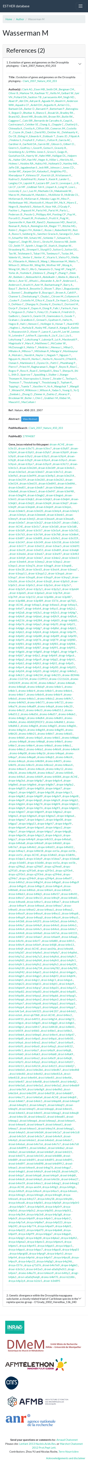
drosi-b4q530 (17, 968)
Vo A (50, 386)
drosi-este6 (15, 1015)
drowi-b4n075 (17, 1155)
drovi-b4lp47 (66, 1034)
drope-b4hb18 (35, 850)
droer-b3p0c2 (27, 585)
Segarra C (14, 241)
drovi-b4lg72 (66, 1019)
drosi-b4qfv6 (50, 972)
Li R (76, 183)
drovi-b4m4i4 (29, 1077)
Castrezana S (16, 124)
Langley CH (15, 183)
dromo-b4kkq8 (36, 741)
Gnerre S (14, 147)
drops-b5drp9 (34, 858)
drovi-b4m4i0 (17, 1073)
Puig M (64, 218)
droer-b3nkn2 (53, 557)
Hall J (23, 323)
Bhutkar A (29, 112)
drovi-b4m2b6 (34, 1069)
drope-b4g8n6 (28, 784)
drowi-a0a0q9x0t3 (55, 1269)
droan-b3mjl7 (61, 503)
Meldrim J (43, 347)
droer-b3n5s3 (17, 1269)
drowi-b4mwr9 (35, 1124)
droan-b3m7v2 (54, 471)
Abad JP (13, 100)
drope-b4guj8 (63, 831)
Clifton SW (42, 128)
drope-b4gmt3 (70, 807)
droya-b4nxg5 (17, 1194)
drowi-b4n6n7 (64, 1140)
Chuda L (45, 296)
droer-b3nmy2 (36, 561)
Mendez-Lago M (49, 198)
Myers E (71, 202)
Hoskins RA (26, 163)
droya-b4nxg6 (35, 1194)
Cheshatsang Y (30, 296)
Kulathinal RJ (28, 179)
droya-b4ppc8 (52, 1249)
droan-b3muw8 (65, 518)
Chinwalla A (15, 128)
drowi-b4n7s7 (53, 1144)
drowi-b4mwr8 (17, 1124)
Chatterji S (71, 124)
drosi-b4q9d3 (16, 960)
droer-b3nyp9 (45, 577)
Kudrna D (14, 179)
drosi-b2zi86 (67, 1277)
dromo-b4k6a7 (47, 682)
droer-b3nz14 (27, 581)
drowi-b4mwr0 (66, 1120)
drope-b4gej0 (34, 800)
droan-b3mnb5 (55, 514)
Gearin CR (39, 316)
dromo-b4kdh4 (35, 718)
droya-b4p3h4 (17, 1214)
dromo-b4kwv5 (17, 768)
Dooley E (57, 304)
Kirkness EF (33, 175)
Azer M (39, 284)
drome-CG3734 (19, 678)
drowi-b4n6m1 (27, 1140)
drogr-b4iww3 (50, 604)
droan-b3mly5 (71, 510)
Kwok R (53, 179)
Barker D (29, 108)
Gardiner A (15, 144)
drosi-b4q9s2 (33, 964)
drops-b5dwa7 (52, 858)
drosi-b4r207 (50, 1011)
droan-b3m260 (36, 479)
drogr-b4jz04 (16, 671)
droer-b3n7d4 (34, 534)
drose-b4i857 (17, 936)
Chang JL (45, 124)
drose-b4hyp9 (17, 917)
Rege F (53, 366)
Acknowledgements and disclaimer (65, 1458)
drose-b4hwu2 (63, 909)
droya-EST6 (16, 1265)
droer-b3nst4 (51, 569)
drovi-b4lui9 (48, 1050)
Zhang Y (63, 272)
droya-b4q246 (63, 1261)
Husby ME (41, 327)
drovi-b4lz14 (32, 1065)
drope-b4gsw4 (17, 827)
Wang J (45, 261)
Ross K (24, 370)
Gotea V (48, 147)
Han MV (32, 159)
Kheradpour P (17, 175)
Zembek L (15, 394)
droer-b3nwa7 (69, 569)
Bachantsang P (53, 284)
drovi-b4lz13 (16, 1065)
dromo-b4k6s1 (27, 698)
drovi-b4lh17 (33, 1026)
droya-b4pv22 (26, 1261)
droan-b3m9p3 (46, 475)
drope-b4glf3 (52, 807)
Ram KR (30, 222)
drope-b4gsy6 (27, 831)
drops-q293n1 (45, 870)
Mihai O (68, 347)
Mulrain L (17, 355)
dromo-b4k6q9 (36, 686)
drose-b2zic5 (34, 1280)
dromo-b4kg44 (36, 729)
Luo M (32, 190)
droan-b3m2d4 (28, 467)
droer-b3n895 (52, 1280)
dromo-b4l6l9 (35, 776)
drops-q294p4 (45, 878)
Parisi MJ (41, 210)
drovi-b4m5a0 (17, 1085)
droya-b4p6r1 (44, 1218)
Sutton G (58, 249)
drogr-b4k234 (34, 675)
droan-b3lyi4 (58, 456)
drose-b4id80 (50, 940)
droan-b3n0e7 (17, 522)
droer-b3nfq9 (17, 557)
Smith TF (19, 245)
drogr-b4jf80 (67, 639)
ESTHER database (16, 6)
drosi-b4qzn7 (16, 1003)
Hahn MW (45, 155)
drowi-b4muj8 (70, 1112)
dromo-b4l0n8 (64, 772)
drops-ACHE (31, 854)
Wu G (33, 269)
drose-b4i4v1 (69, 925)
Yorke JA (13, 272)
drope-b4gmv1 (36, 819)
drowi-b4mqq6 (45, 1108)
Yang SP (70, 269)
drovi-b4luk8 (49, 1054)
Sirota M (47, 241)
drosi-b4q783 (69, 968)
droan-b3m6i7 (36, 471)
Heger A (43, 159)
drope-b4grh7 (45, 823)
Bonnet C (16, 292)
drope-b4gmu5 (46, 815)
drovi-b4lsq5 (48, 1046)
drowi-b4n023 (63, 1151)
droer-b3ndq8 (70, 550)
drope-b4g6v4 (53, 780)
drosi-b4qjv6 (64, 979)
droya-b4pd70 (35, 1230)
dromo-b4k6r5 (45, 690)
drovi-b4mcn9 (45, 1273)
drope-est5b (68, 850)
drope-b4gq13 (27, 823)
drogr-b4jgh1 (51, 651)
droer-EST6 (51, 600)
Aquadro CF (22, 104)
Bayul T (13, 288)
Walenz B (33, 261)
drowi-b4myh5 (17, 1132)
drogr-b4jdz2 (16, 632)
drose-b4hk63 (17, 893)
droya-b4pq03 (70, 1249)
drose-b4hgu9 (70, 882)
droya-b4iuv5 (51, 1191)
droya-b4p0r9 (53, 1206)
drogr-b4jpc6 (66, 655)
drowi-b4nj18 (52, 1171)
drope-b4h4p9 (27, 839)
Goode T (70, 316)
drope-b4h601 (46, 847)
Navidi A (29, 355)
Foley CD (42, 312)
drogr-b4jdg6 (16, 628)
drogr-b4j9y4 (68, 616)
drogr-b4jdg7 (34, 628)
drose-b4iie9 (33, 944)
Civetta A (29, 128)
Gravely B (60, 147)
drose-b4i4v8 (16, 933)
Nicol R (26, 358)
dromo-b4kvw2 (44, 764)
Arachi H (28, 284)
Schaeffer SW (20, 237)
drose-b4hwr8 (70, 901)
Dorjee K (24, 308)
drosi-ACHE (32, 948)
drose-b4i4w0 (34, 933)
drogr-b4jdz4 (33, 632)
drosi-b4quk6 (50, 995)
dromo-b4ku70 (27, 1273)
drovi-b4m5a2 (53, 1085)
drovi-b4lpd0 (16, 1038)
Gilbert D (68, 144)
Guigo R (62, 151)
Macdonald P (69, 339)
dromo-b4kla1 (35, 749)
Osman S (13, 362)
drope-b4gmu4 (28, 815)
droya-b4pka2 (51, 1237)
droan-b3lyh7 (43, 452)
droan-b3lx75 (26, 448)
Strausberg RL (17, 249)
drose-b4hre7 (17, 897)
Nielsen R (38, 206)
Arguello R (50, 104)
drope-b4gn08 (54, 819)
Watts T (73, 261)
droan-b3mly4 (53, 510)
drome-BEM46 (70, 675)
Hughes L (15, 327)
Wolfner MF (53, 265)
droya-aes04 (33, 1187)
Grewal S (41, 319)
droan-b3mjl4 (43, 503)
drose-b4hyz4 (52, 917)
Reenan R (14, 226)
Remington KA (39, 226)
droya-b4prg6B (19, 1253)
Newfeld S (25, 206)
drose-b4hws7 (54, 905)
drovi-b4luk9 (65, 1054)
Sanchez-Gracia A (47, 233)
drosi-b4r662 (68, 1011)
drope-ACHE (70, 776)
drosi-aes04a (48, 948)
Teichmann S (25, 253)
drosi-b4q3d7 (16, 952)
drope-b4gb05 (27, 792)
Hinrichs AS (66, 159)
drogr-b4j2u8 (16, 612)
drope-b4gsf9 (63, 823)
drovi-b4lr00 (65, 1038)
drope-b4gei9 (17, 800)
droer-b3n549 (35, 542)
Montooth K (37, 202)
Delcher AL (53, 132)
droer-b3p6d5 (18, 592)
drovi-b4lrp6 (16, 1042)
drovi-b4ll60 (32, 1030)
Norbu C (36, 358)
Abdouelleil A (33, 276)
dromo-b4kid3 (64, 733)
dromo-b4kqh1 (45, 757)
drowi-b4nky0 (34, 1179)
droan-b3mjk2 (26, 499)
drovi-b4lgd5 (33, 1022)
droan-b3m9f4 (27, 475)
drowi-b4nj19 (70, 1171)
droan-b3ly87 (61, 448)
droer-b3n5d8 (68, 526)
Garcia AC (64, 140)
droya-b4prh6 (26, 1257)
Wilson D (14, 265)
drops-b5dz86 (35, 862)
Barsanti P (42, 108)
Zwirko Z (51, 394)
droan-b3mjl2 (26, 503)
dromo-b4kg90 (55, 729)
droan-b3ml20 (35, 510)
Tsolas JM (67, 253)
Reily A (25, 226)
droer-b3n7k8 (52, 534)
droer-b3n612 (36, 546)
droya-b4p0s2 (27, 1210)
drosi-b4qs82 (16, 991)
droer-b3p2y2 (52, 589)
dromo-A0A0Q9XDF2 (31, 722)
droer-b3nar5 (54, 546)
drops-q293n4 (64, 870)
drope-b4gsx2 (54, 827)
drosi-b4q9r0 (51, 960)
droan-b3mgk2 (36, 495)
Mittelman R (41, 351)
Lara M (56, 331)
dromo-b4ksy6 (17, 761)
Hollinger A (47, 323)
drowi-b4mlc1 (34, 1101)
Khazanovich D (20, 331)
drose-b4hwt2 (27, 909)
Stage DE (41, 245)
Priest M (24, 366)
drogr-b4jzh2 (50, 671)
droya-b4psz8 (62, 1257)
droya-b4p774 (27, 1226)
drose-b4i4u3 (69, 921)
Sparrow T (27, 374)
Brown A (61, 292)
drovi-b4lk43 (66, 1026)
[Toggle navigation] (80, 6)
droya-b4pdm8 (53, 1230)
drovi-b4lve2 (32, 1058)
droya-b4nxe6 (68, 1191)
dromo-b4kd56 (29, 714)
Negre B (13, 206)
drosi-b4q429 (68, 964)
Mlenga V (55, 351)
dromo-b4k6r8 (35, 694)
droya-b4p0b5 (34, 1202)
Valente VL (15, 257)
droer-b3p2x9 (17, 589)
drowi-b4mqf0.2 (19, 1105)
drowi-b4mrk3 (17, 1112)
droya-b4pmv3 (35, 1241)
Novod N (59, 358)
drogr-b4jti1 (49, 663)
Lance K (46, 331)
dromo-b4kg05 (48, 725)
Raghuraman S (39, 366)
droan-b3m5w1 (17, 471)
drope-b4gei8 (70, 796)
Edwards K (35, 136)
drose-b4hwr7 (52, 901)
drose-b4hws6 (36, 905)
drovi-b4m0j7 (66, 1065)
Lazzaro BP (42, 183)
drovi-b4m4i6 (64, 1077)
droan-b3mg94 (17, 495)
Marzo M (14, 194)
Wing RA (40, 265)
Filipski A (74, 136)
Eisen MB (39, 89)
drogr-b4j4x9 (16, 616)
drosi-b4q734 (34, 968)
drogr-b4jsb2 (16, 663)
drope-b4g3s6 (17, 780)
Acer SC (23, 280)
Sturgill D (45, 249)
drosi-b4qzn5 (67, 999)
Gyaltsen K (54, 319)
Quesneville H (17, 222)
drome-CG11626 (59, 678)
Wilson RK (27, 265)
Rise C (73, 366)
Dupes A (36, 308)
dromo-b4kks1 (62, 745)
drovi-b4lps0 (32, 1038)
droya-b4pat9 (46, 1226)
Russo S (16, 233)
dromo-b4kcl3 (34, 710)
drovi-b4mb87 (64, 1093)
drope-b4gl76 (35, 807)
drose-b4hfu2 (17, 882)
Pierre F (13, 366)
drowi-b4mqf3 (56, 1105)
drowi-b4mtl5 (34, 1112)
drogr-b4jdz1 (68, 628)
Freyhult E (29, 140)
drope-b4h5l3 (45, 839)
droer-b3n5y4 (52, 530)
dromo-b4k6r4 (26, 690)
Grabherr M (51, 398)
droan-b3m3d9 (46, 467)
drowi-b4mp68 (52, 1101)
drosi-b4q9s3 (50, 964)
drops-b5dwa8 (70, 858)
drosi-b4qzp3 (67, 1003)
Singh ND (68, 97)
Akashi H (60, 100)
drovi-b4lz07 (65, 1061)
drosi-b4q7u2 (16, 956)
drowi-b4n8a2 (56, 1147)
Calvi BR (28, 120)
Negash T (52, 355)
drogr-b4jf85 (16, 647)
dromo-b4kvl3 (26, 764)
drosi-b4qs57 (68, 987)
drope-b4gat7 (54, 788)
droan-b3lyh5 (26, 452)
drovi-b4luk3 (32, 1054)
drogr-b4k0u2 (68, 671)
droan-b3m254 (65, 475)
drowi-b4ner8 (27, 1167)
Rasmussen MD (56, 222)
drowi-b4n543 (35, 1155)
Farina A (66, 308)
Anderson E (69, 280)
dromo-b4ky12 (54, 768)
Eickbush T (49, 136)
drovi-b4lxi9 (48, 1058)
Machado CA (45, 190)
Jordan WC (15, 171)
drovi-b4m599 (28, 1093)
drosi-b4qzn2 (33, 999)
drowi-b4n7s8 (70, 1144)
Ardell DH (36, 104)
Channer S (14, 296)
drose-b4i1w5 (34, 1269)
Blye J (59, 288)
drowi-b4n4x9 (54, 1136)
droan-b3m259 (17, 479)
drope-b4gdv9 (52, 796)
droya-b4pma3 (17, 1241)
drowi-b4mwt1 (54, 1124)
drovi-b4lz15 (49, 1065)
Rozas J (49, 230)
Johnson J (55, 167)
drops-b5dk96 (66, 854)
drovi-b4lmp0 (33, 1034)
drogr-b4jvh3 (33, 667)
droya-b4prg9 (37, 1253)
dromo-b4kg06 (67, 725)
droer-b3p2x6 (45, 585)
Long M (62, 186)
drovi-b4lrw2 (32, 1042)
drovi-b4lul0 (16, 1058)
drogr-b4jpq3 (16, 659)
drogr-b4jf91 (50, 647)
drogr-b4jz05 (33, 671)
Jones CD (68, 167)
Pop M (71, 214)
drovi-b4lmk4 (16, 1034)
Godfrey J (25, 147)
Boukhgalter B (32, 292)
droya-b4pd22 (17, 1230)
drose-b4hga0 (52, 882)
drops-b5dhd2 (49, 854)
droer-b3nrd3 (34, 569)
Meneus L (56, 347)
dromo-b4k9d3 (17, 702)
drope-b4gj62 (70, 800)
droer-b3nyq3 (62, 577)
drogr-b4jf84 (67, 643)
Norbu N (47, 358)
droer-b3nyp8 (27, 577)
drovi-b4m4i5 (46, 1077)
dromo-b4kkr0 (54, 741)
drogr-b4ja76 (16, 624)
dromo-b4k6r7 (17, 694)
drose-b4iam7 (34, 936)
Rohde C (38, 230)
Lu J (25, 190)
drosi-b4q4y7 (52, 952)
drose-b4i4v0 (51, 925)
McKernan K (31, 198)
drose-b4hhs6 (27, 889)
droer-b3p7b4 (54, 592)
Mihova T (27, 351)
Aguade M (48, 100)
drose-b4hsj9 (51, 897)
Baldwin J (18, 276)
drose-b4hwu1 (45, 909)
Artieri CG (63, 104)
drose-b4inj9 (16, 948)
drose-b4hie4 (45, 889)
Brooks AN (40, 116)
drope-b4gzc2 (35, 835)
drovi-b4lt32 (65, 1046)
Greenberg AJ (16, 151)
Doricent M (71, 304)
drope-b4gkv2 (70, 804)
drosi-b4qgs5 (34, 975)
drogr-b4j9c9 (51, 616)
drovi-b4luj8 (64, 1050)
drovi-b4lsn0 (32, 1046)
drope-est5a (52, 850)
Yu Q (76, 390)
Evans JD (62, 136)
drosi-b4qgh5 (16, 975)
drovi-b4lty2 (62, 1273)
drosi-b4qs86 (16, 995)
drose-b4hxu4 (34, 913)
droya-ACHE (17, 1187)
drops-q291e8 (27, 870)
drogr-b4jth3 (33, 663)
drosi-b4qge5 (68, 972)
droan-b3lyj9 (25, 460)
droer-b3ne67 (35, 553)
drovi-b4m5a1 (35, 1085)
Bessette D (36, 288)
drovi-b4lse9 (65, 1042)
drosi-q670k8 (31, 1015)
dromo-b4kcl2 (17, 710)
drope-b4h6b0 (53, 843)
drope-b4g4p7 (35, 780)
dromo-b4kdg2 (17, 718)
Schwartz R (63, 237)
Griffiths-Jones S (35, 151)
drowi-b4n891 (27, 1159)
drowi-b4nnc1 (35, 1183)
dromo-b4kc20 (64, 706)
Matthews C (42, 343)
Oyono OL (43, 362)
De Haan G (62, 300)
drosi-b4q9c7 (68, 956)
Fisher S (31, 312)
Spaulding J (40, 374)
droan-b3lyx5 (59, 460)
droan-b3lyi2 (25, 456)
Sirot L (37, 241)
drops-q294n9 (27, 878)
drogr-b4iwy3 (69, 604)
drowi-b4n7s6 (35, 1144)
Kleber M (64, 398)
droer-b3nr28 (17, 569)
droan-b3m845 (47, 483)
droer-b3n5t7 (34, 530)
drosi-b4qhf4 (67, 975)
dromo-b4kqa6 (55, 753)
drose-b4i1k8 (16, 921)
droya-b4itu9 (16, 1191)
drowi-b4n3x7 (35, 1136)
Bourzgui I (48, 292)
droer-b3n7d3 (17, 534)
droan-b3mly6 (18, 514)
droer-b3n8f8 (34, 538)
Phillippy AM (43, 214)
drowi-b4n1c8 (71, 1132)
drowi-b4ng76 (44, 1167)
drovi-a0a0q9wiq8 (29, 1277)
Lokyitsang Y (32, 339)
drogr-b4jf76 (33, 639)
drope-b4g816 (35, 788)
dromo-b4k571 (36, 702)
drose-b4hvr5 (35, 901)
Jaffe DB (14, 167)
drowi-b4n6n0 (46, 1140)
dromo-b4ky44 (27, 772)
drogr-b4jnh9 (49, 655)
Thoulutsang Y (31, 382)
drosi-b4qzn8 (33, 1003)
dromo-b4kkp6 (70, 737)
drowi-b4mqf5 (27, 1108)
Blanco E (41, 112)
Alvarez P (64, 394)
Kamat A (53, 327)
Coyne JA (18, 132)
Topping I (14, 386)
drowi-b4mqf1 (38, 1105)
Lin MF (21, 186)
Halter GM (19, 159)
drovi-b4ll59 (16, 1030)
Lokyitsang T (16, 339)
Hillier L (53, 159)
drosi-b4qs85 (68, 991)
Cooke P (14, 300)
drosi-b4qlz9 (66, 983)
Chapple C (57, 124)
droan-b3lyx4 (42, 460)
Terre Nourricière (68, 1451)
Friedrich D (68, 312)
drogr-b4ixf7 (16, 608)
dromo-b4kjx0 (34, 737)
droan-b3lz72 (61, 464)
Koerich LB (47, 175)
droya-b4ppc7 (34, 1249)
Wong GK (14, 269)
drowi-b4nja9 (51, 1175)
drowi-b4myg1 (65, 1128)
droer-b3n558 (53, 542)
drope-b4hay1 (17, 850)
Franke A (55, 312)
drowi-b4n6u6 (17, 1144)
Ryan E (34, 370)
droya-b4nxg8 (53, 1194)
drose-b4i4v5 (34, 929)
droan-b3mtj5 (27, 518)
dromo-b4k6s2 (45, 698)
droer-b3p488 (17, 600)
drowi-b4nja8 (33, 1175)
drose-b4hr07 (51, 893)
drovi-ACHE (48, 1015)
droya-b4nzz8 (17, 1202)
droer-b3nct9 (17, 550)
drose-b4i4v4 (16, 929)
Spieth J (30, 245)
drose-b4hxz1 (52, 913)
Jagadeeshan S (28, 167)
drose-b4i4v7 (69, 929)
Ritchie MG (68, 226)
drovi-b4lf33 (16, 1019)
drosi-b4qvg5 (68, 995)
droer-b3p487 (63, 596)
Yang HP (59, 269)
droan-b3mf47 (46, 491)
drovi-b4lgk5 (66, 1022)
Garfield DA (29, 144)
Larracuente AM (52, 97)
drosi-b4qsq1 (33, 995)
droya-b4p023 (54, 1222)
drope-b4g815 (17, 788)
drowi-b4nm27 (69, 1179)
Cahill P (71, 292)
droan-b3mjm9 (44, 506)
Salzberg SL (29, 233)
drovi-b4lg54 (49, 1019)
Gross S (51, 151)
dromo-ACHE (29, 682)
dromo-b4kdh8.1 (55, 722)
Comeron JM (57, 128)
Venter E (28, 257)
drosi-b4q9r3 (16, 964)
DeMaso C (17, 304)
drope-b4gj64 (17, 804)
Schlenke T (49, 237)
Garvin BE (44, 144)
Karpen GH (29, 171)
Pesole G (29, 214)
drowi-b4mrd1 (63, 1108)
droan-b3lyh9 (61, 452)
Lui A (58, 339)
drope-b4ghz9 (52, 800)
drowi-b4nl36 (52, 1179)
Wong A (67, 265)
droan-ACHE (57, 444)
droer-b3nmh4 (18, 561)
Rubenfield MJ (63, 230)
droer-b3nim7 (35, 557)
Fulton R (52, 140)
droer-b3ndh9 (53, 550)
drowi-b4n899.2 (54, 1163)
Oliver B (13, 93)
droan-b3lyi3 (41, 456)
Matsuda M (27, 194)
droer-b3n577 (18, 546)
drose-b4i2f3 (33, 921)
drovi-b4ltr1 (16, 1050)
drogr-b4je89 (51, 636)
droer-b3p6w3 (35, 592)
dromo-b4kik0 (17, 737)
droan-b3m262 (55, 479)
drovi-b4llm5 (48, 1030)
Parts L (64, 210)
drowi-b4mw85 (56, 1116)
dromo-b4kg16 (17, 729)
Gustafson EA (17, 155)
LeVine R (31, 335)
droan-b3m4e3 (65, 467)
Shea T (57, 370)
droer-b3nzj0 (44, 581)
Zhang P (52, 272)
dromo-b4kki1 (52, 737)
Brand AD (14, 116)
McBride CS (71, 194)
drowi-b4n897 (17, 1163)
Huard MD (73, 323)
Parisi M (53, 210)
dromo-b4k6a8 (66, 682)
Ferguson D (18, 312)
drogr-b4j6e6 (34, 616)
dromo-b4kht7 (46, 733)
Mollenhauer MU (18, 202)
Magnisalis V (16, 343)
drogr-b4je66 (50, 632)
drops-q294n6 (53, 874)
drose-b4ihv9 (16, 944)
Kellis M (55, 93)
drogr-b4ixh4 (33, 608)
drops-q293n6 (35, 874)
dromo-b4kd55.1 (53, 710)
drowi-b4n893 (45, 1159)
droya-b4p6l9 (27, 1218)
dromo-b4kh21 (27, 733)
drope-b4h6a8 (17, 843)
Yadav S (56, 390)
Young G (67, 390)
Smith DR (51, 89)
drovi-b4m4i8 (34, 1081)
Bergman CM (66, 89)
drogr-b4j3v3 (51, 612)
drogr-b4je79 (68, 632)
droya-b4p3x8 (35, 1214)
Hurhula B (27, 327)
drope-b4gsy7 (45, 831)
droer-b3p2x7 (62, 585)
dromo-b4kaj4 (46, 706)
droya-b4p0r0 (71, 1202)
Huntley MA (70, 163)
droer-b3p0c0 (61, 581)
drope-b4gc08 (45, 792)
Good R (37, 147)
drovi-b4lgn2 (16, 1026)
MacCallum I (28, 402)
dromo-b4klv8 (53, 749)
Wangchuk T (61, 386)
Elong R (46, 308)
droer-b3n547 (17, 542)
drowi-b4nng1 (52, 1183)
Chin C (39, 398)
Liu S (68, 335)
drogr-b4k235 (52, 675)
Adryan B (35, 100)
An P (58, 280)
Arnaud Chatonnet (67, 1439)
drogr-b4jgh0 (34, 651)
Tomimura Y (53, 253)
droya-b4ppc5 (64, 1245)
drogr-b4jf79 (50, 639)
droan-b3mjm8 (26, 506)
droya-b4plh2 (69, 1237)
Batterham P (57, 108)
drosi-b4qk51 (33, 983)
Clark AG (27, 89)
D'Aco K (40, 300)
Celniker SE (31, 124)
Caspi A (67, 120)
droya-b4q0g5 (45, 1261)
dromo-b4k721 (55, 702)
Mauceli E (14, 402)
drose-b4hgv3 (36, 886)
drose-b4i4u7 (16, 925)
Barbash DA (15, 108)
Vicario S (52, 257)
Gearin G (27, 316)
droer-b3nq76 (27, 565)
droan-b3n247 (52, 522)
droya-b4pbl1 (63, 1226)
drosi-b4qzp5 (33, 1007)
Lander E (64, 179)
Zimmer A (39, 394)
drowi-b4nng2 (70, 1183)
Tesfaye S (71, 378)
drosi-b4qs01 (51, 987)
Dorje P (13, 308)
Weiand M (18, 390)
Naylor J (40, 355)
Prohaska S (41, 218)
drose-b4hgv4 (54, 886)
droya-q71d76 (32, 1265)
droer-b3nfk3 (71, 553)
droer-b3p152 (27, 596)
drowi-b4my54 (46, 1128)
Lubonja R (47, 339)
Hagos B (13, 323)
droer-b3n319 (70, 538)
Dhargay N (31, 304)
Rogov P (14, 370)
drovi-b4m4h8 (71, 1069)
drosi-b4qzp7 (67, 1007)
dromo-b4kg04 (29, 725)
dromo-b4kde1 (66, 714)
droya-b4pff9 (26, 1233)
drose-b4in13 (66, 944)
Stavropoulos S (32, 378)
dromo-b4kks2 (17, 749)
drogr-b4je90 (69, 636)
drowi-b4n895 (64, 1159)
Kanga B (64, 327)
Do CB (12, 136)
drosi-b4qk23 (16, 983)
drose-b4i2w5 (51, 921)
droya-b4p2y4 (17, 1280)
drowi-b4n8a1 (38, 1147)
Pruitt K (53, 218)
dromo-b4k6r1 (54, 686)
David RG (40, 132)
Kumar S (42, 179)
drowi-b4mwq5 (47, 1120)
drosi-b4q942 (17, 972)
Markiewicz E (27, 362)
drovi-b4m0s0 (17, 1069)
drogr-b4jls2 (32, 655)
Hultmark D (55, 163)
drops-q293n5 (17, 874)
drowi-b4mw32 (37, 1116)
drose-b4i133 (69, 933)
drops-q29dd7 (35, 866)
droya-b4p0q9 (53, 1202)
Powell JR (27, 218)
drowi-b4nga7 (63, 1167)
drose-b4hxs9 (17, 913)
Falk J (56, 308)
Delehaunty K (70, 132)
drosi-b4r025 (33, 1011)
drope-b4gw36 (17, 835)
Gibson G (56, 144)
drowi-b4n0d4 (35, 1132)
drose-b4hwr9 (18, 905)
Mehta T (32, 347)
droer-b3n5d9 (17, 530)
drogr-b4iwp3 (33, 604)
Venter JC (39, 257)
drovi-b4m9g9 (35, 1089)
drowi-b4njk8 (68, 1175)
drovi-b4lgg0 (50, 1022)
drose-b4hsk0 (69, 897)
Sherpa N (68, 370)
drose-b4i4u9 (34, 925)
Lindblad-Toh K (35, 186)
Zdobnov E (39, 272)
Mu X (62, 202)
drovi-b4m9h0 (54, 1089)
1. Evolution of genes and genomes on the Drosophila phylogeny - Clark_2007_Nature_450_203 (37, 64)
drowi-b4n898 (35, 1163)
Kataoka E (43, 171)
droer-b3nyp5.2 (37, 573)
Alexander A (47, 280)
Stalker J (53, 374)
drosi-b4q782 (52, 968)
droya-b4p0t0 (45, 1210)
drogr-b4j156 (17, 620)
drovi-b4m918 (46, 1093)
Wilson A (45, 390)
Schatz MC (35, 237)
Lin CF (12, 186)
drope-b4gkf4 (52, 804)
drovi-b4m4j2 (69, 1081)
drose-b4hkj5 (34, 893)
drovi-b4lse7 (49, 1042)
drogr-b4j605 (52, 620)
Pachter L (14, 210)
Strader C (58, 378)
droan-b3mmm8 (36, 514)
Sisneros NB (61, 241)
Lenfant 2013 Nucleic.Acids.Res (37, 1443)
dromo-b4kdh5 (54, 718)
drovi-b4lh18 (50, 1026)
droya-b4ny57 (27, 1198)
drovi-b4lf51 (32, 1019)
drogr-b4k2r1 (17, 675)
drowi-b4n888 (53, 1155)
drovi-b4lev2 (64, 1015)
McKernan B (16, 198)
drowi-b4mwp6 (28, 1120)
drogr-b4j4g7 (69, 612)
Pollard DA (20, 97)
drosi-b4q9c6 (51, 956)
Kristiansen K (63, 175)
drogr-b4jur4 (16, 667)
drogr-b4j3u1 (34, 612)
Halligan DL (59, 155)
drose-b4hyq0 (34, 917)
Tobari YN (39, 253)
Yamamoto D (45, 269)
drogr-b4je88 (34, 636)
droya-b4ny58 (46, 1198)
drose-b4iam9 (52, 936)
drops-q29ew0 (53, 866)
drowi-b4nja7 (16, 1175)
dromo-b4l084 (52, 776)
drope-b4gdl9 (35, 796)
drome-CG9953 (38, 678)
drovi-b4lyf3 (16, 1061)
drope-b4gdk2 (17, 796)
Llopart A (51, 186)
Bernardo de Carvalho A (48, 120)
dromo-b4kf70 (49, 1277)
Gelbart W (67, 93)
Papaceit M (27, 210)
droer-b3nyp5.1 (18, 573)
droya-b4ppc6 (17, 1249)
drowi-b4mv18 (18, 1116)
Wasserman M (59, 261)
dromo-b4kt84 (35, 761)
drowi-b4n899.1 (19, 1147)
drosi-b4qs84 (51, 991)
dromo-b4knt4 (71, 749)
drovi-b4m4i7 (16, 1081)
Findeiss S (15, 140)
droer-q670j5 (68, 600)
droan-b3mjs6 (63, 506)
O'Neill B (71, 358)
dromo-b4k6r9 (53, 694)
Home (8, 19)
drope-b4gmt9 (35, 811)
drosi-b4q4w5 (34, 952)
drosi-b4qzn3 (50, 999)
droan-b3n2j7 (35, 522)
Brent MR (27, 116)
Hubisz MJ (41, 163)
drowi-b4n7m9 (51, 1265)
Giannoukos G (55, 316)
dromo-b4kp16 (37, 753)
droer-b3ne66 (18, 553)
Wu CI (25, 269)
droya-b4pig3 (17, 1237)
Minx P (65, 198)
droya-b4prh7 (44, 1257)
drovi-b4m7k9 (18, 1089)
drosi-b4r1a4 (16, 1011)
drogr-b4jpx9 (33, 659)
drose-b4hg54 (34, 882)
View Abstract (30, 419)
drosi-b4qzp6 (50, 1007)
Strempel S (33, 249)
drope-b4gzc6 (53, 835)
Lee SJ (54, 183)
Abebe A (63, 276)
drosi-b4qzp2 (50, 1003)
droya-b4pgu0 (62, 1233)
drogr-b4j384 (34, 620)
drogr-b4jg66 (17, 651)
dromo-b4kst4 (64, 757)
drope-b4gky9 (17, 807)
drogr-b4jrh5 (67, 659)
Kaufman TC (42, 93)
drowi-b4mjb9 (68, 1097)
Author (20, 19)
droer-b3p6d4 (70, 589)
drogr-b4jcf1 (67, 624)
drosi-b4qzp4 (16, 1007)
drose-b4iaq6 (69, 936)
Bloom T (49, 288)
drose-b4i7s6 (51, 933)
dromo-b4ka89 (27, 706)
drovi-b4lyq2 (32, 1061)
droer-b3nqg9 (45, 565)
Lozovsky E (15, 190)
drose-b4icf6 (16, 940)
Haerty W (31, 155)
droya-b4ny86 (64, 1198)
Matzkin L (41, 194)
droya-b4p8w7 (35, 1222)
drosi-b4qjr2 (32, 979)
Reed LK (71, 222)
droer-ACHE (16, 526)
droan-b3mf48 (65, 491)
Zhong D (27, 394)
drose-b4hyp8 (70, 913)
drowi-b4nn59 (17, 1183)
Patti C (54, 362)
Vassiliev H (39, 386)
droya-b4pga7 (44, 1233)
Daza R (50, 300)
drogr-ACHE (16, 604)
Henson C (33, 323)
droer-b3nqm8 (63, 565)
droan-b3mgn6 (54, 495)
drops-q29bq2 (17, 866)
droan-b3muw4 (45, 518)
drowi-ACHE (51, 1097)
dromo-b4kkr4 (26, 745)
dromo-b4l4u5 (17, 776)
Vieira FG (64, 257)
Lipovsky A (44, 335)
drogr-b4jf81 (16, 643)
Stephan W (65, 245)
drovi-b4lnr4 (50, 1034)
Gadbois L (14, 316)
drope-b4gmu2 (54, 811)
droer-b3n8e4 (70, 534)
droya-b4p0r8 (35, 1206)
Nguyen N (14, 358)
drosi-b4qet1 (33, 972)
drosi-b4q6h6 (69, 952)
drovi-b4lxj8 (64, 1058)
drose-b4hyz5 (70, 917)
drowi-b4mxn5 (28, 1128)
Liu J (61, 335)
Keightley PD (58, 171)
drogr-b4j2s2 (67, 608)
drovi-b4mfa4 (34, 1097)
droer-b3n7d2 (70, 530)
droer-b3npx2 (54, 561)
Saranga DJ (66, 233)
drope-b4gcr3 (64, 792)
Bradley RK (66, 112)
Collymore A (72, 296)
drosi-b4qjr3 (48, 979)
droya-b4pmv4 (54, 1241)
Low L (72, 186)
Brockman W (16, 398)
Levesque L (66, 183)
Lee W (65, 331)
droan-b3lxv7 (44, 448)
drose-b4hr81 (69, 893)
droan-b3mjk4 (61, 499)
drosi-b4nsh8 (65, 948)
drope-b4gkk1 (69, 1265)
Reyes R (63, 366)
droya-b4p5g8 (53, 1214)
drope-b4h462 (27, 847)
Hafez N (67, 319)
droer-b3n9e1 (52, 538)
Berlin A (23, 288)
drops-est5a (52, 862)
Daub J (29, 132)
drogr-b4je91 (16, 639)
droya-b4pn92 (27, 1245)
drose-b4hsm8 (17, 901)
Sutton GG (71, 249)
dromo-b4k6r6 (63, 690)
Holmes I (14, 163)
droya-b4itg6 (67, 1187)
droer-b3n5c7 (33, 526)
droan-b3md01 (17, 487)
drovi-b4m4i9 (51, 1081)
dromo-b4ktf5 (53, 761)
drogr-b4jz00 (50, 667)
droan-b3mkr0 (17, 510)
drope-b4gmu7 (17, 819)
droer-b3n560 (71, 542)
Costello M (27, 300)
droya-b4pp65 (46, 1245)
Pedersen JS (15, 214)
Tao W (12, 253)
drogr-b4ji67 (16, 655)
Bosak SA (53, 112)
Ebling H (22, 136)
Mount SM (51, 202)
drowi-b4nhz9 (35, 1171)
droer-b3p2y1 (34, 589)
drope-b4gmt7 (17, 811)
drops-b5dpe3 (17, 858)
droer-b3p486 (45, 596)
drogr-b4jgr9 (68, 651)
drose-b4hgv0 (18, 886)
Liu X (55, 335)
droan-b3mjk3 (44, 499)
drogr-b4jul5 (66, 663)
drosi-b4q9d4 (34, 960)
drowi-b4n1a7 (53, 1132)
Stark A (53, 245)
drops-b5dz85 (18, 862)
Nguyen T (65, 355)
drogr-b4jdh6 (51, 628)
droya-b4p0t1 (63, 1210)
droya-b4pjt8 (34, 1237)
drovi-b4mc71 (17, 1097)
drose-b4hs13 (34, 897)
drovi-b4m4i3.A (53, 1073)
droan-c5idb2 (70, 522)
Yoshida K (25, 272)
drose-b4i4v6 (51, 929)
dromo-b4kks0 (44, 745)
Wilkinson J (31, 390)
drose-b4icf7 (32, 940)
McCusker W (58, 343)
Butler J (29, 398)
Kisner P (35, 331)
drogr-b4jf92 (67, 647)
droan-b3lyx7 (26, 464)
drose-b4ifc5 (66, 940)
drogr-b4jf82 (33, 643)
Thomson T (15, 382)
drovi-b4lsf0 (16, 1046)
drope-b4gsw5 (35, 827)
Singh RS (27, 241)
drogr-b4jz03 (67, 667)
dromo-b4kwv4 (64, 764)
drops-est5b (68, 862)
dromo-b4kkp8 (18, 741)
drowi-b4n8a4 (27, 1151)
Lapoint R (29, 183)
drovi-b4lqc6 (49, 1038)
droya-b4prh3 (55, 1253)
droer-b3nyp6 (56, 573)
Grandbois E (28, 319)
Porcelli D (14, 218)
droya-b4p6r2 (62, 1218)
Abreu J (13, 280)
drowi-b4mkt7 (17, 1101)
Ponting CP (59, 214)
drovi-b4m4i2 (35, 1073)
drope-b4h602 (64, 847)
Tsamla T (26, 386)
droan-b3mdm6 (54, 487)
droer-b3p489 (35, 600)
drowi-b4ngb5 (17, 1171)
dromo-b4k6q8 (17, 686)
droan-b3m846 (66, 483)
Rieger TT (55, 226)
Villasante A (20, 261)
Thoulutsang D (50, 382)
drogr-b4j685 (69, 620)
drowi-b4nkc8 (17, 1179)
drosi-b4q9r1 (68, 960)
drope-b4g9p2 (65, 784)
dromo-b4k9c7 (64, 698)
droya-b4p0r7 (18, 1206)
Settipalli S (45, 370)
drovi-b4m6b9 (71, 1085)
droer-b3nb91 (71, 546)
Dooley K (45, 304)
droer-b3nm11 (70, 557)
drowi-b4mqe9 (71, 1101)
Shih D (15, 374)
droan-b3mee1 (28, 491)
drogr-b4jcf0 (50, 624)
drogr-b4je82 (16, 636)
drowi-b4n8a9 (45, 1151)
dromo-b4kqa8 (27, 757)
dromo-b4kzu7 (46, 772)
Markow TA (26, 93)
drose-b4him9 (62, 889)
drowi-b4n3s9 (18, 1136)
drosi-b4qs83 (33, 991)
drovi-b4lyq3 (49, 1061)
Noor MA (50, 206)
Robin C (13, 230)
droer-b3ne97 (53, 553)
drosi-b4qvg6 (16, 999)
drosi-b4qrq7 (34, 987)
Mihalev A (14, 351)
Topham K (66, 382)
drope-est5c (16, 854)
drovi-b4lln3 (64, 1030)
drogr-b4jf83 (50, 643)
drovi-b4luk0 (16, 1054)
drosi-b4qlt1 (50, 983)
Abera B (73, 276)
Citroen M (57, 296)
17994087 (29, 436)
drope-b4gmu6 (65, 815)
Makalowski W (62, 190)
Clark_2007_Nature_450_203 (40, 81)
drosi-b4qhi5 (16, 979)
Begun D (16, 112)
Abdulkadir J (50, 276)
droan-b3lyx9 (43, 464)
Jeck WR (44, 167)
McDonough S (17, 347)
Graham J (14, 319)
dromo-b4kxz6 (36, 768)
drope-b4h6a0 (62, 839)
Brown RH (54, 116)
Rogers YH (25, 230)
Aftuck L (34, 280)
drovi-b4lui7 (32, 1050)
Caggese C (15, 120)
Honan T (60, 323)
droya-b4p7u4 (17, 1222)
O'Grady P (64, 206)
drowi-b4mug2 (52, 1112)
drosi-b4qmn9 (17, 987)
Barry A (67, 284)
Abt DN (23, 100)
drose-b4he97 (64, 878)
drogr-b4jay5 (34, 624)
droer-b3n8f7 (17, 538)
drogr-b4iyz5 (50, 608)
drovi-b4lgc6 (16, 1022)
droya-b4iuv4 (33, 1191)
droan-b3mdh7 (35, 487)
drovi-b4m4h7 (53, 1069)
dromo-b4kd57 (48, 714)
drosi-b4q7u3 (34, 956)
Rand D (41, 222)
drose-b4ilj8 (49, 944)
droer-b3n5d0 (50, 526)
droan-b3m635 (28, 483)
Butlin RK (67, 116)
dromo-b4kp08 (18, 753)
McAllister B (55, 194)
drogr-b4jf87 (33, 647)
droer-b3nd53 (35, 550)
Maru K (29, 343)
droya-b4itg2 (50, 1187)
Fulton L (41, 140)
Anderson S (15, 284)
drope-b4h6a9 (35, 843)
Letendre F (18, 335)
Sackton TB (34, 97)
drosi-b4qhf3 (50, 975)
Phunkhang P (67, 362)
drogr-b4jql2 (50, 659)
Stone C (46, 378)
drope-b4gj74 (34, 804)
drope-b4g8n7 (46, 784)
